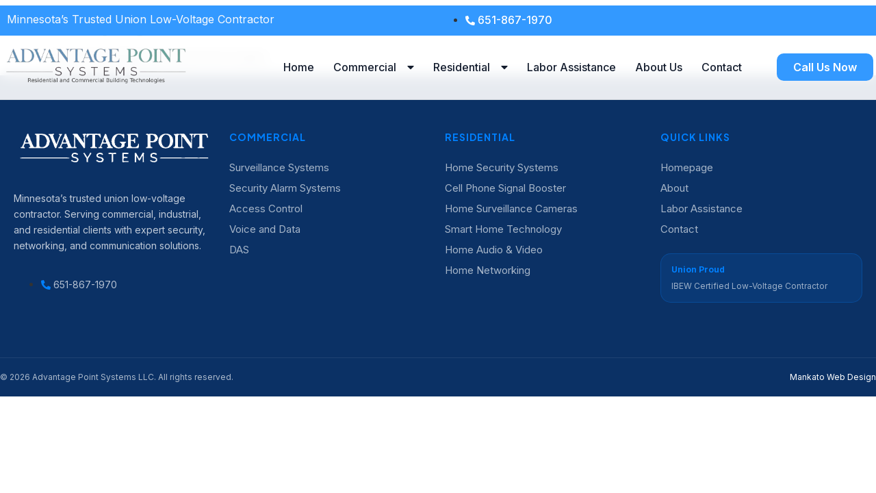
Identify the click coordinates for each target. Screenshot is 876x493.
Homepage (686, 167)
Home (298, 67)
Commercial (373, 67)
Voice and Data (264, 229)
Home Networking (487, 270)
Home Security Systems (501, 167)
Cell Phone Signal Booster (505, 187)
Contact (721, 67)
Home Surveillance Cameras (511, 208)
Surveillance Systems (279, 167)
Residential (470, 67)
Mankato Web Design (833, 377)
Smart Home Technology (503, 229)
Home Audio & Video (494, 249)
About (674, 187)
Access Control (265, 208)
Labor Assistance (571, 67)
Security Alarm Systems (285, 187)
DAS (239, 249)
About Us (658, 67)
